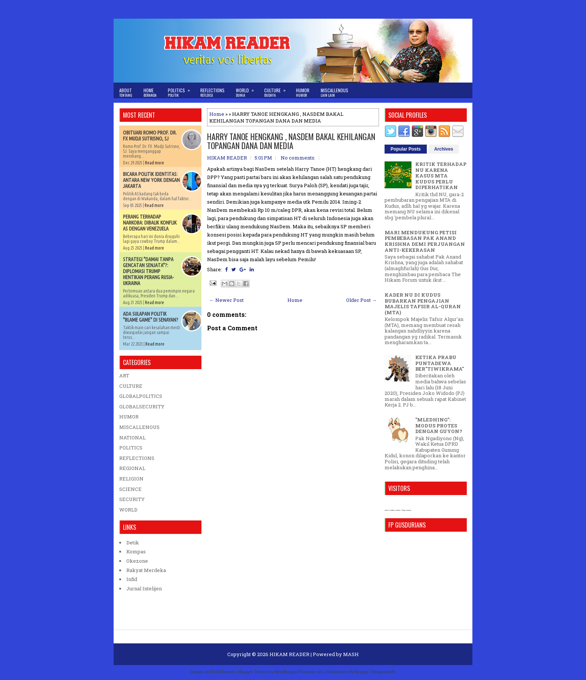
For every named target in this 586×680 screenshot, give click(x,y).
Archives (443, 149)
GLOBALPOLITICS (140, 396)
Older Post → (361, 300)
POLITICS (130, 447)
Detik (132, 542)
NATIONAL (132, 437)
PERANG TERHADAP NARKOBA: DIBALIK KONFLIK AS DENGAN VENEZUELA (150, 223)
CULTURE (130, 386)
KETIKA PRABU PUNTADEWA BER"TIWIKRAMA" (439, 363)
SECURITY (132, 499)
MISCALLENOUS (139, 427)
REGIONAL (132, 468)
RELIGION (131, 478)
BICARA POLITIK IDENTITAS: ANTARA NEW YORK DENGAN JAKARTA (151, 180)
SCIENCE (130, 489)
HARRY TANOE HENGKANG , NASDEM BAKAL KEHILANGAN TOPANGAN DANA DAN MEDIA (291, 141)
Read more (154, 162)
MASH (351, 654)
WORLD (128, 509)
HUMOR (129, 416)
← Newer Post (226, 300)
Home (150, 92)
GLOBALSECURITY (141, 406)
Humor (302, 92)
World (247, 90)
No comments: (298, 157)
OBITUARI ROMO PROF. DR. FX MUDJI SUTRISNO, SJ (150, 136)
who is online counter (393, 510)
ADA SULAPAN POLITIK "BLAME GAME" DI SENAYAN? (150, 317)
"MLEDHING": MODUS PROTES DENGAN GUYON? (438, 425)
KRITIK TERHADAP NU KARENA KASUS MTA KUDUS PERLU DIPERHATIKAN (440, 176)
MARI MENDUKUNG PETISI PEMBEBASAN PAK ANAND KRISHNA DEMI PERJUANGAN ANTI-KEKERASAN (425, 241)
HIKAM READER (289, 654)
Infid (131, 579)
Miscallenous (334, 92)
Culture (277, 90)
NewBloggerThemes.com (299, 671)
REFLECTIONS (136, 458)
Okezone (137, 560)
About (125, 92)
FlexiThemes (222, 671)
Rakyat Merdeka (146, 570)
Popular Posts (406, 149)
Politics (181, 90)
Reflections (212, 92)
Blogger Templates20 (375, 671)
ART (124, 375)
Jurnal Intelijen (144, 588)
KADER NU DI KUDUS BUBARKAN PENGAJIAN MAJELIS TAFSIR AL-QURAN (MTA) (423, 303)
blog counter (406, 510)
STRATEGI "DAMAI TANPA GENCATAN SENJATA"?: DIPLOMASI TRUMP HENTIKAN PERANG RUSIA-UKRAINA (148, 271)
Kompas (136, 551)
